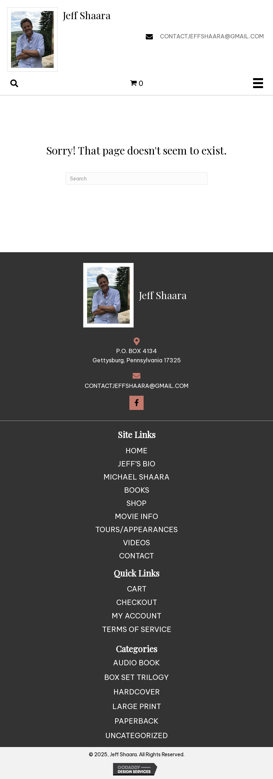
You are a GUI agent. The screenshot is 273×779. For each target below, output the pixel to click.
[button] (136, 403)
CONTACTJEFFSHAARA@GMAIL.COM (212, 36)
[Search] (136, 178)
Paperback (136, 720)
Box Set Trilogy (136, 677)
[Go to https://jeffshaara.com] (59, 39)
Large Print (136, 706)
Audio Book (136, 662)
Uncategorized (136, 735)
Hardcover (136, 691)
